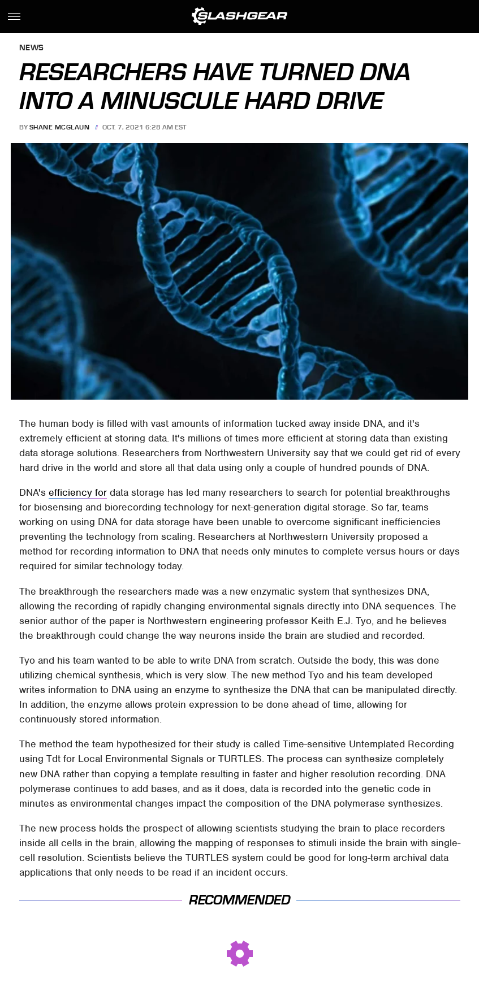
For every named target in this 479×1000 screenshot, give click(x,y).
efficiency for (78, 492)
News (31, 48)
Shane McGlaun (59, 127)
